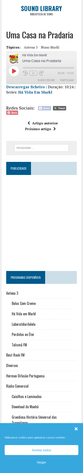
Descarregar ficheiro (25, 86)
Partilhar (67, 80)
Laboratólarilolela (23, 324)
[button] (76, 429)
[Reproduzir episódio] (14, 71)
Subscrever (46, 80)
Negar (41, 462)
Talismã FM (19, 344)
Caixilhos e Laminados (27, 396)
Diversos (12, 365)
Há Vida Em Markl (35, 92)
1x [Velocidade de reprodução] (33, 73)
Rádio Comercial (17, 386)
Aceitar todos (41, 450)
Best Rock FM (15, 355)
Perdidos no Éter (23, 334)
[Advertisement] (41, 221)
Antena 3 (31, 47)
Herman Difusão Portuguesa (25, 376)
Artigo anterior (42, 123)
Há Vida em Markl (24, 313)
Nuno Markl (50, 47)
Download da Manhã (25, 406)
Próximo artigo (40, 128)
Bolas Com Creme (24, 303)
